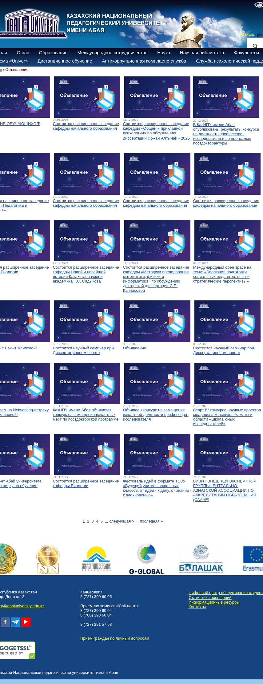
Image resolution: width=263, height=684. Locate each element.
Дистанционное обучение (65, 60)
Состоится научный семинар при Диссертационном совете (83, 350)
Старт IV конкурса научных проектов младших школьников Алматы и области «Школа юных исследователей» (227, 417)
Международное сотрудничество (113, 52)
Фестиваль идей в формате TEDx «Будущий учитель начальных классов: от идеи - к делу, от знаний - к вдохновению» (157, 488)
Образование (53, 52)
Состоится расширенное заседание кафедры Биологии (86, 483)
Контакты (197, 607)
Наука (163, 52)
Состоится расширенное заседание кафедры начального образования (86, 126)
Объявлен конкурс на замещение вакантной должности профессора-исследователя (156, 414)
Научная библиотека (202, 52)
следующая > (121, 521)
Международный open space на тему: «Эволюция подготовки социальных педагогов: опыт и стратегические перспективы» (222, 274)
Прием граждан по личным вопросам (114, 638)
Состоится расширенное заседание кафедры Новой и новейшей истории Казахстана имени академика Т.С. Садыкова (86, 274)
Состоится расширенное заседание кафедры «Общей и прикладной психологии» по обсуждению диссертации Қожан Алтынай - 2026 (156, 130)
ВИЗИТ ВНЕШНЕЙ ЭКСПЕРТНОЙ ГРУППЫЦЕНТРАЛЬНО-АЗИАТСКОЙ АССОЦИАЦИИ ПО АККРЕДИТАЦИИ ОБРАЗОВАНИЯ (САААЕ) (224, 490)
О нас (23, 52)
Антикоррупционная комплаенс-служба (144, 60)
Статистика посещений (210, 597)
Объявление (134, 348)
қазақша (246, 34)
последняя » (151, 521)
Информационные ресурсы (214, 602)
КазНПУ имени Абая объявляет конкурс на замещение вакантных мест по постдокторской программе (86, 414)
